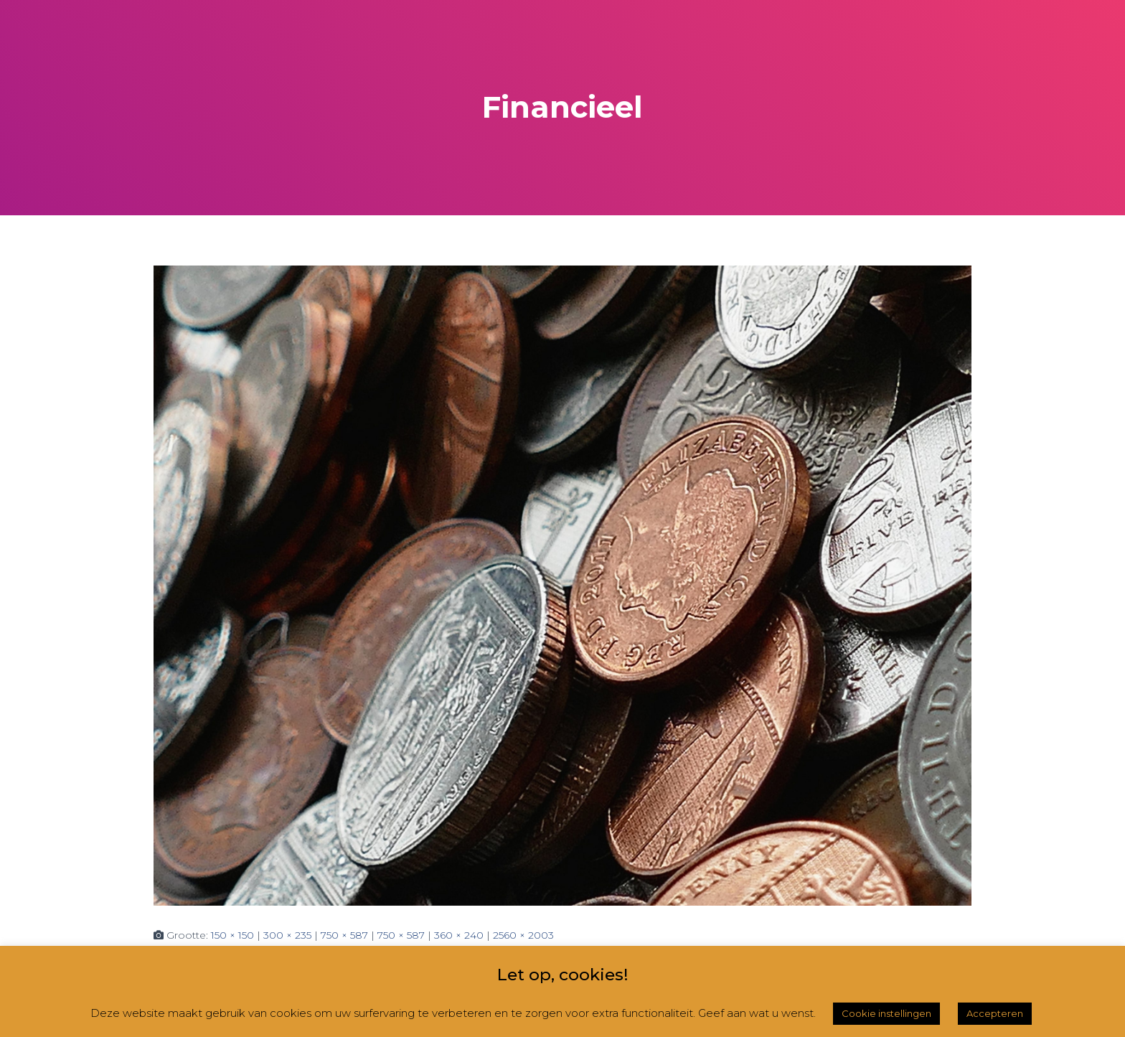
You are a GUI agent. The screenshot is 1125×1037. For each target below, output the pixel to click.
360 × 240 (459, 935)
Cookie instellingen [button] (886, 1013)
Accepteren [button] (994, 1013)
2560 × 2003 (523, 935)
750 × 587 (344, 935)
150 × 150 (232, 935)
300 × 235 (287, 935)
